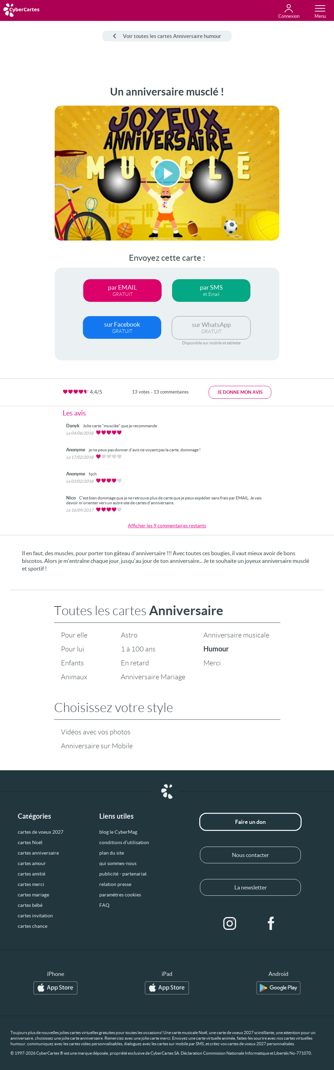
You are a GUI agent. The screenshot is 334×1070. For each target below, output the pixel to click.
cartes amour (32, 863)
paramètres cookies (120, 894)
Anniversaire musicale (236, 635)
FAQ (104, 905)
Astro (129, 635)
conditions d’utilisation (124, 842)
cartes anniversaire (38, 853)
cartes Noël (30, 842)
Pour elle (74, 635)
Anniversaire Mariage (153, 677)
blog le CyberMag (118, 832)
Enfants (72, 663)
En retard (135, 663)
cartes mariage (33, 894)
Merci (212, 663)
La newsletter (250, 887)
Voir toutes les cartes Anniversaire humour (167, 36)
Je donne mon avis (240, 392)
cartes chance (32, 926)
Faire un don (250, 822)
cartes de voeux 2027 (40, 832)
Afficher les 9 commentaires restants (167, 525)
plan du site (111, 853)
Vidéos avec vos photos (96, 732)
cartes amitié (31, 874)
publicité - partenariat (123, 874)
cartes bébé (30, 905)
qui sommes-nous (118, 863)
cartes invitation (35, 915)
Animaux (74, 677)
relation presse (115, 884)
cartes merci (31, 884)
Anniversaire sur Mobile (97, 746)
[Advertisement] (25, 190)
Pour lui (72, 649)
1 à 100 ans (138, 649)
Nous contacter (250, 855)
